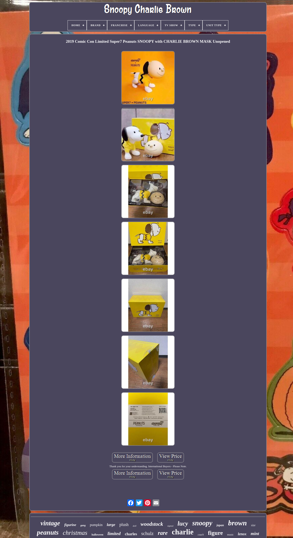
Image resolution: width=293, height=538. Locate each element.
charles (131, 534)
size (253, 525)
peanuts (48, 532)
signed (170, 526)
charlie (182, 532)
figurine (70, 525)
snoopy (202, 523)
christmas (75, 532)
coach (201, 534)
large (111, 524)
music (230, 534)
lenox (242, 534)
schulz (147, 533)
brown (237, 523)
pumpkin (96, 525)
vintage (50, 523)
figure (215, 533)
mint (255, 533)
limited (114, 533)
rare (163, 533)
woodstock (152, 524)
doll (134, 526)
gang (83, 525)
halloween (97, 534)
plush (123, 524)
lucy (182, 523)
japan (220, 525)
